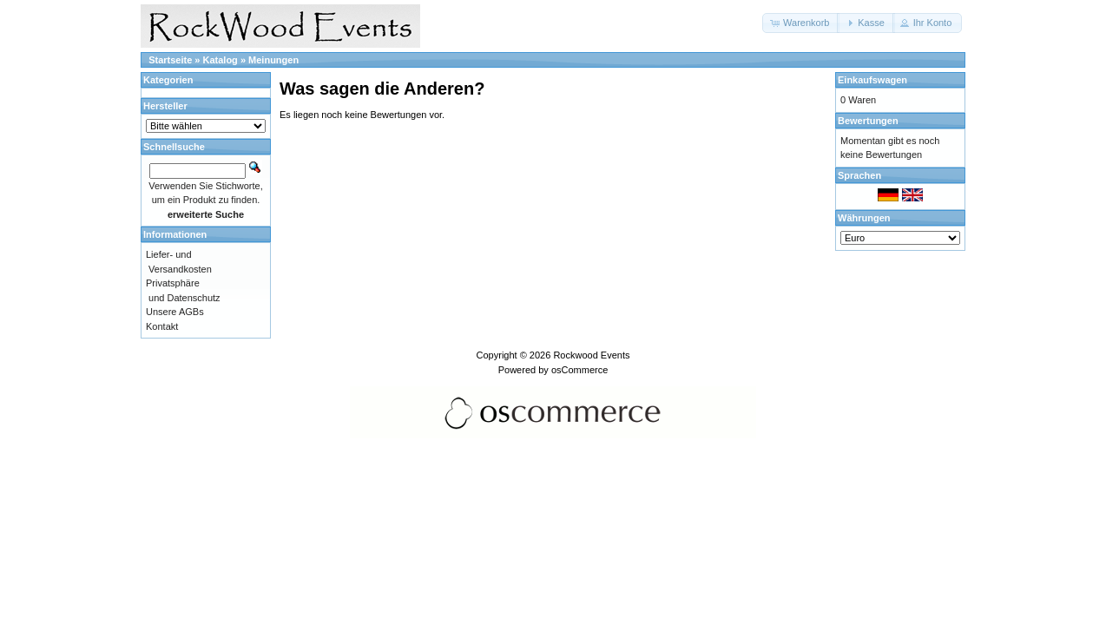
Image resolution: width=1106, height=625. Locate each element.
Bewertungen (868, 120)
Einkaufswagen (872, 80)
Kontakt (162, 326)
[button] (800, 23)
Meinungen (273, 60)
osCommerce (579, 370)
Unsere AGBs (175, 311)
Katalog (220, 60)
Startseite (170, 60)
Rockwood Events (591, 355)
